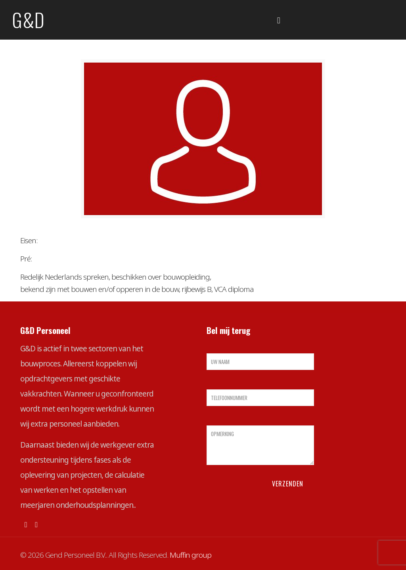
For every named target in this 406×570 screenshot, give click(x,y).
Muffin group (190, 555)
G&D (28, 20)
